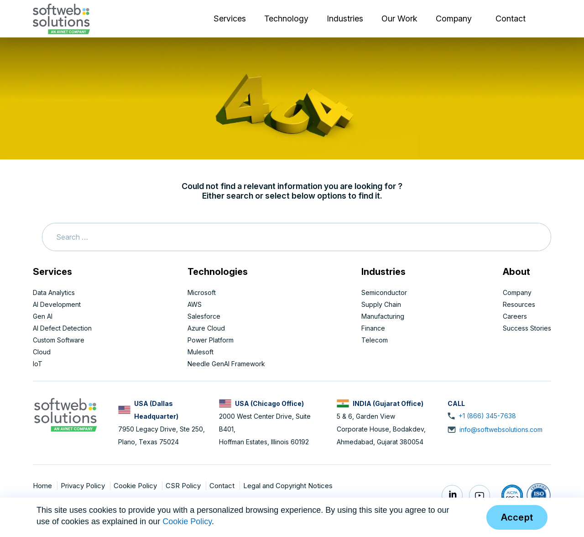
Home (43, 485)
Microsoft (202, 292)
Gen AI (42, 316)
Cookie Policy (136, 485)
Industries (345, 18)
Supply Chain (381, 304)
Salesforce (204, 316)
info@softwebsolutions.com (500, 429)
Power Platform (211, 340)
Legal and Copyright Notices (288, 485)
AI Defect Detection (62, 328)
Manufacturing (382, 316)
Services (230, 18)
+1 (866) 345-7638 (487, 416)
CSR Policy (184, 485)
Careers (515, 316)
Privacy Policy (84, 485)
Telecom (374, 340)
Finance (373, 328)
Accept (517, 517)
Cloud (42, 352)
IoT (37, 364)
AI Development (57, 304)
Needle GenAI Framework (226, 364)
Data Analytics (54, 292)
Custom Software (58, 340)
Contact (510, 18)
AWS (195, 304)
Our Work (399, 18)
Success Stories (527, 328)
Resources (519, 304)
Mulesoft (201, 352)
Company (454, 18)
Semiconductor (384, 292)
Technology (286, 18)
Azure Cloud (206, 328)
